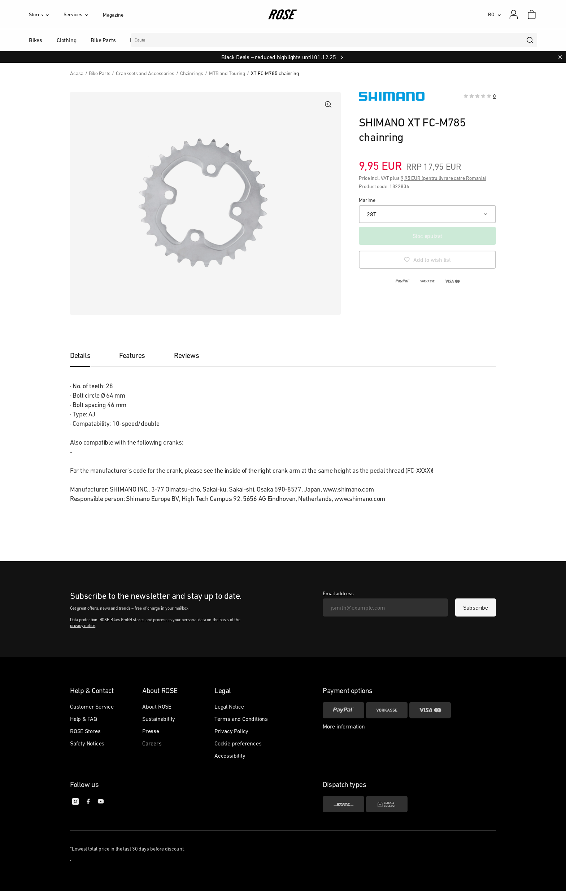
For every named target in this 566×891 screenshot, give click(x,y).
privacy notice (82, 625)
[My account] (513, 14)
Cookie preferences (237, 743)
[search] (530, 40)
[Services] (83, 14)
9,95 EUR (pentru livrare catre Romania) (443, 178)
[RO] (494, 14)
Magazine (113, 15)
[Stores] (46, 14)
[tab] (87, 355)
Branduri (222, 40)
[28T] (427, 214)
